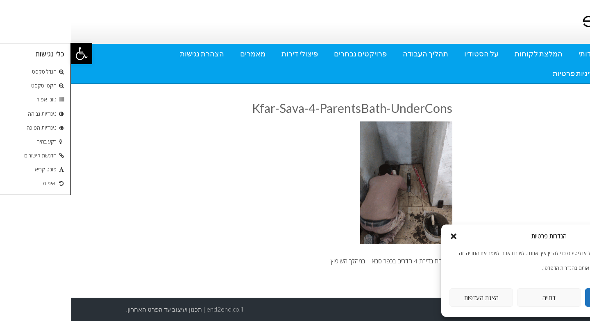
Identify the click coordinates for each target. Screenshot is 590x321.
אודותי (517, 53)
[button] (10, 53)
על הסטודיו (410, 53)
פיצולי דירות (229, 53)
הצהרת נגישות (131, 53)
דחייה (478, 298)
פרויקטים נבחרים (289, 53)
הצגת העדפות (410, 298)
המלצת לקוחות (468, 53)
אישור (546, 298)
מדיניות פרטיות (504, 73)
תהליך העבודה (354, 53)
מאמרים (182, 53)
